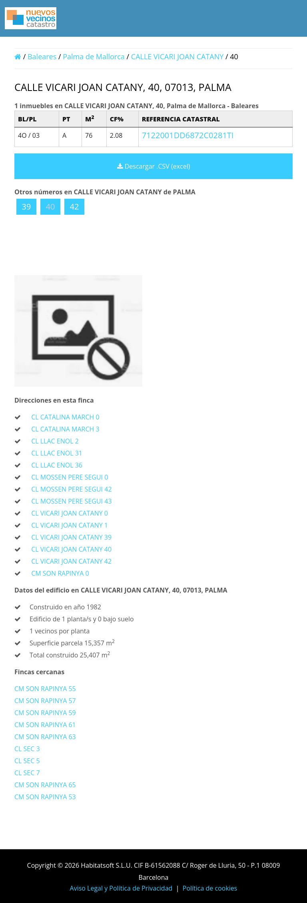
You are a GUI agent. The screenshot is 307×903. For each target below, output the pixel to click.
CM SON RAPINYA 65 (45, 784)
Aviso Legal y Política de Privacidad (121, 888)
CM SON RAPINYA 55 (45, 688)
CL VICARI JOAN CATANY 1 (69, 525)
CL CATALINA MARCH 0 (65, 417)
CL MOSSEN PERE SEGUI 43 (71, 501)
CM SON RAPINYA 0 (60, 573)
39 (26, 206)
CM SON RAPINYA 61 (45, 724)
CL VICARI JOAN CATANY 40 (71, 549)
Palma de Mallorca (94, 56)
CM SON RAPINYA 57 (45, 700)
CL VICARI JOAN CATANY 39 (71, 537)
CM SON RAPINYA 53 (45, 796)
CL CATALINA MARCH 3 (65, 429)
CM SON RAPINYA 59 (45, 712)
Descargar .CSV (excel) (153, 166)
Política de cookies (210, 888)
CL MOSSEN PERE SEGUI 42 (71, 489)
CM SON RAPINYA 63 (45, 736)
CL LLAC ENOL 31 (56, 453)
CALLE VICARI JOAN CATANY (178, 56)
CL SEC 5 (27, 760)
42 (74, 206)
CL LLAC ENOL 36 (56, 465)
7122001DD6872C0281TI (188, 135)
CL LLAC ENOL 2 (55, 441)
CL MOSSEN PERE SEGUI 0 (69, 477)
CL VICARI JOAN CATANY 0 (69, 513)
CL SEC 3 (27, 748)
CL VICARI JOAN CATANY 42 (71, 561)
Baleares (42, 56)
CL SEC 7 (27, 772)
